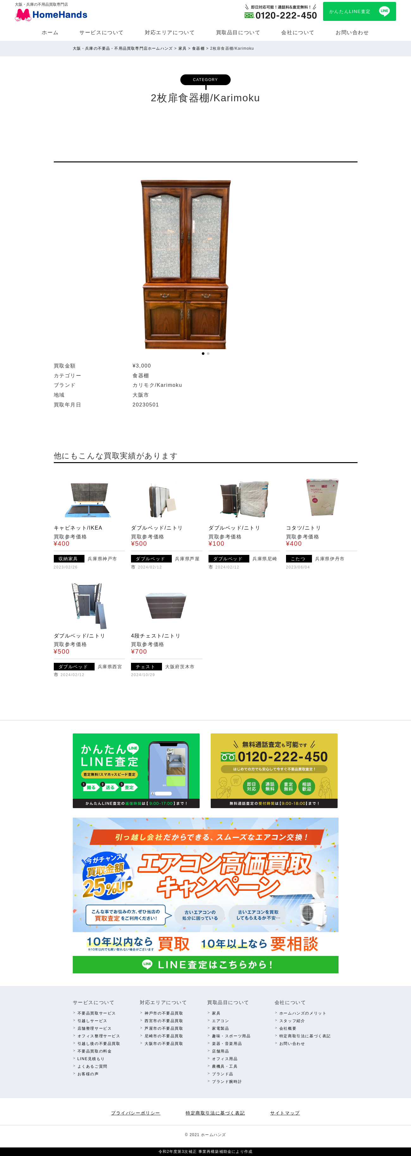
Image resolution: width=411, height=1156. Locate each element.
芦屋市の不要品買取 (164, 1028)
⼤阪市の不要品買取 (164, 1043)
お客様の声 (88, 1074)
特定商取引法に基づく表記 (305, 1036)
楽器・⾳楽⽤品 (227, 1043)
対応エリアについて (170, 32)
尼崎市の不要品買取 (164, 1036)
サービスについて (101, 32)
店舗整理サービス (95, 1028)
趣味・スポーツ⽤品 (231, 1036)
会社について (298, 32)
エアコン (220, 1021)
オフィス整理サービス (99, 1036)
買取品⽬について (238, 32)
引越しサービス (93, 1021)
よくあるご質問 (93, 1066)
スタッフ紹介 (292, 1021)
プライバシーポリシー (135, 1113)
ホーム (50, 32)
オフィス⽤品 (225, 1059)
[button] (203, 353)
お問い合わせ (352, 32)
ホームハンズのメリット (303, 1013)
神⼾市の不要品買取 (164, 1013)
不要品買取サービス (97, 1013)
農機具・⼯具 (225, 1066)
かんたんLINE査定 (350, 11)
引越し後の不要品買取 (99, 1043)
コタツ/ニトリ (303, 528)
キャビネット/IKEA (78, 528)
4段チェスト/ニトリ (156, 635)
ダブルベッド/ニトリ (157, 528)
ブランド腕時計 (227, 1081)
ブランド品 (223, 1074)
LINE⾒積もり (91, 1059)
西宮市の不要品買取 (164, 1021)
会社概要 (287, 1028)
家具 (216, 1013)
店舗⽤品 (220, 1051)
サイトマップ (285, 1113)
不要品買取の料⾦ (95, 1051)
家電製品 (220, 1028)
